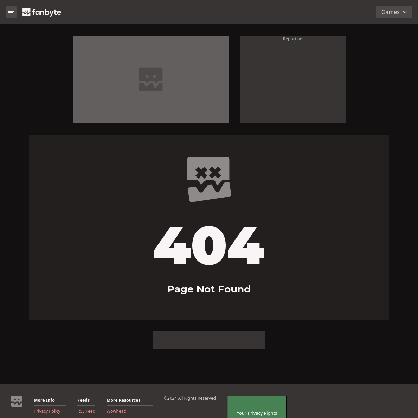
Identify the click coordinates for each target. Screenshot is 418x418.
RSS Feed (86, 411)
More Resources (123, 400)
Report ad (292, 39)
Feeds (83, 400)
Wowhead (116, 411)
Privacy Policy (47, 411)
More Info (44, 400)
